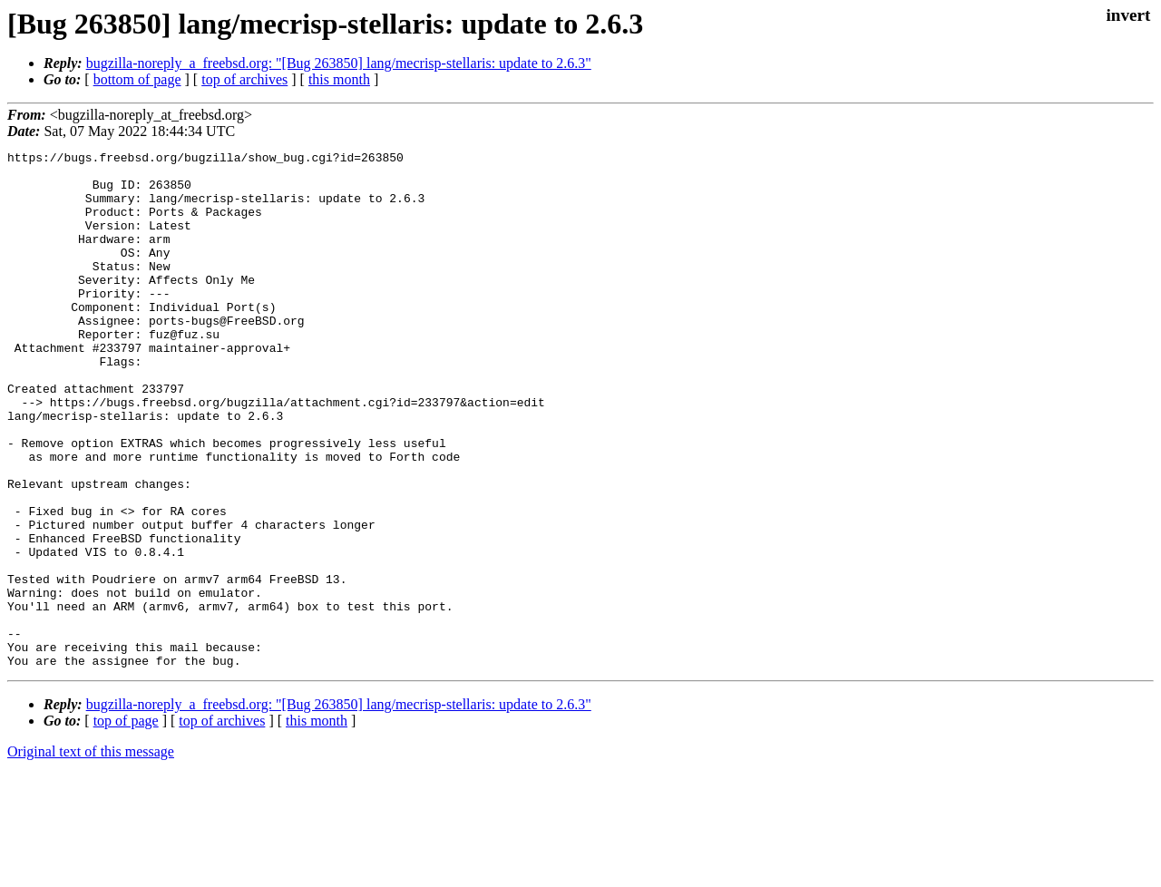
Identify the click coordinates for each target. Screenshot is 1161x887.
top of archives (244, 79)
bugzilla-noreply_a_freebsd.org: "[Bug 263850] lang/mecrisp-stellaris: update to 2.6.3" (338, 63)
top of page (126, 824)
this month (339, 79)
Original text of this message (90, 855)
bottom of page (137, 79)
